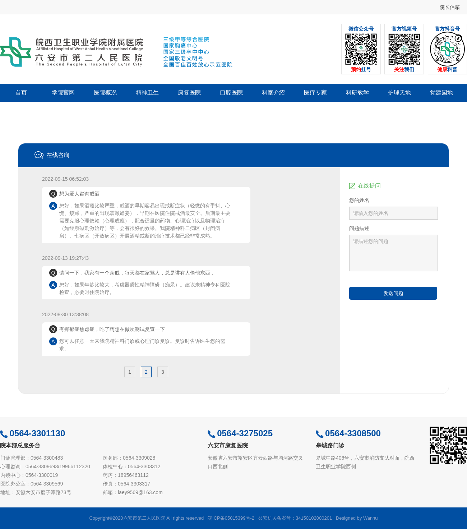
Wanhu (370, 518)
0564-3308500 (348, 433)
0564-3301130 (32, 433)
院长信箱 (450, 7)
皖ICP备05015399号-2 (231, 518)
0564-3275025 (240, 433)
